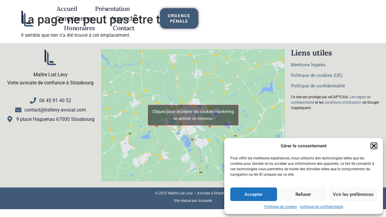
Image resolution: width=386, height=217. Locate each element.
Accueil (75, 12)
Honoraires (271, 12)
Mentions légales (308, 65)
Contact (182, 21)
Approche (225, 12)
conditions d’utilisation (343, 102)
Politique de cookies (280, 207)
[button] (374, 146)
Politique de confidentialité (318, 86)
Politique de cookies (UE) (317, 75)
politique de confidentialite (321, 207)
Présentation (120, 12)
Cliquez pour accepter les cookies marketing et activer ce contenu (193, 115)
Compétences (174, 12)
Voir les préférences (353, 194)
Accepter (253, 194)
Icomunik (205, 201)
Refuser (303, 194)
